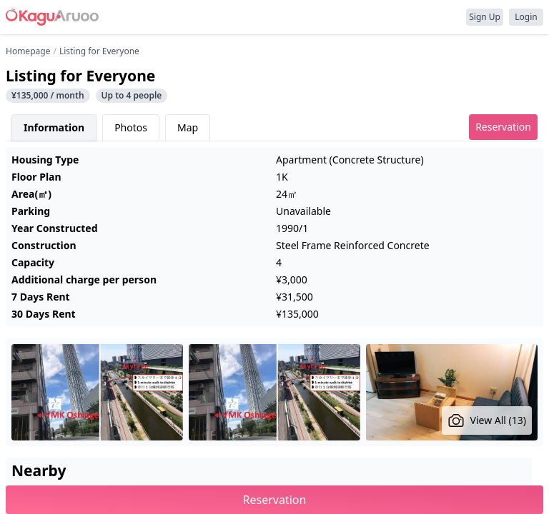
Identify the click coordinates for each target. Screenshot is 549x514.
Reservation (503, 126)
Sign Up (484, 17)
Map (187, 127)
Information (54, 127)
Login (526, 17)
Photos (130, 127)
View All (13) (487, 420)
